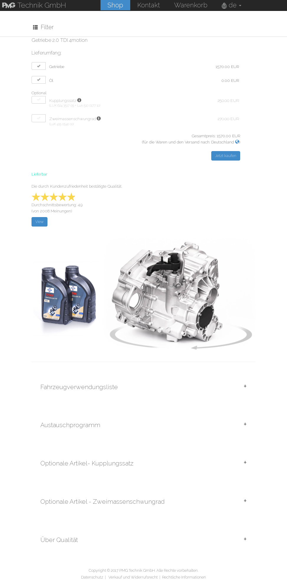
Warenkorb (190, 5)
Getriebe (56, 66)
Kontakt (148, 5)
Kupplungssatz (63, 100)
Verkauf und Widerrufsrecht (133, 576)
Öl (51, 80)
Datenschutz (92, 576)
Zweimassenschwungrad (72, 118)
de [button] (231, 5)
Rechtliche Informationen (184, 576)
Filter (43, 27)
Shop (115, 5)
